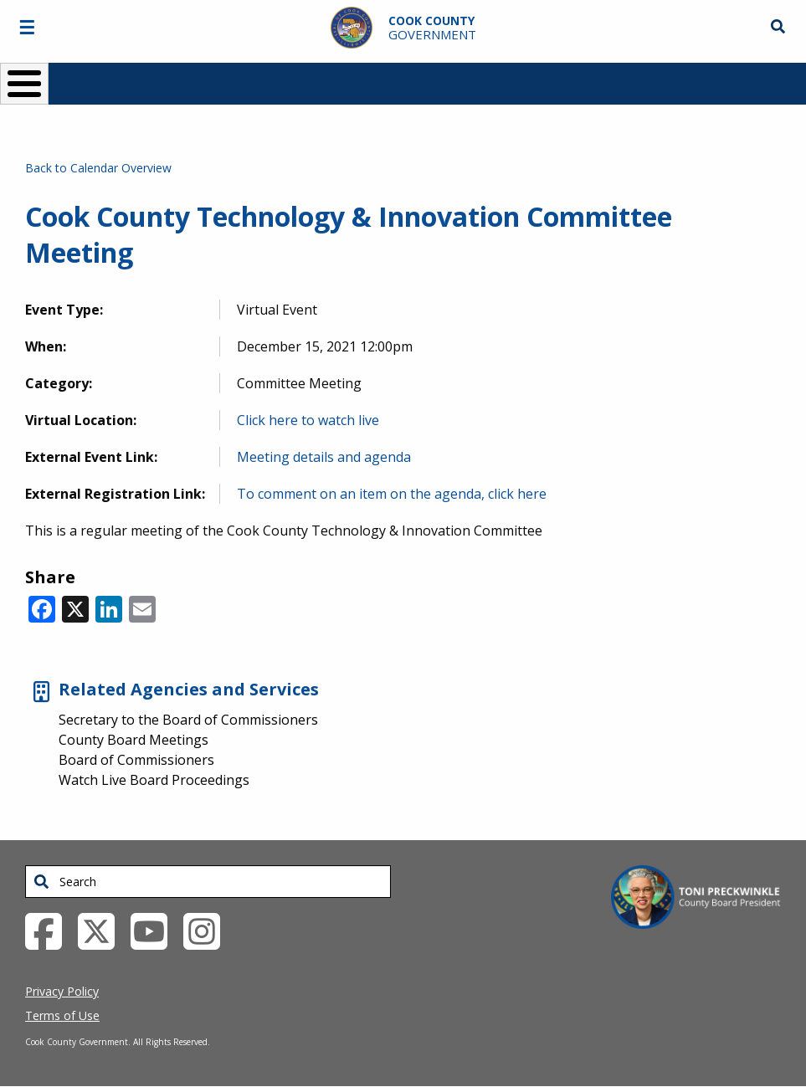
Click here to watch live (308, 420)
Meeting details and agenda (324, 457)
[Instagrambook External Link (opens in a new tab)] (208, 930)
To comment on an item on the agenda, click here (392, 494)
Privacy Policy (62, 991)
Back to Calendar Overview (98, 168)
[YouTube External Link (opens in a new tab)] (155, 930)
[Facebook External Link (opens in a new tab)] (49, 930)
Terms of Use (62, 1015)
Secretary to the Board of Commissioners (188, 719)
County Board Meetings (133, 740)
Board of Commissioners (136, 760)
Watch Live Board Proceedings (154, 780)
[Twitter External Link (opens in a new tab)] (102, 930)
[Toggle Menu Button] (24, 84)
